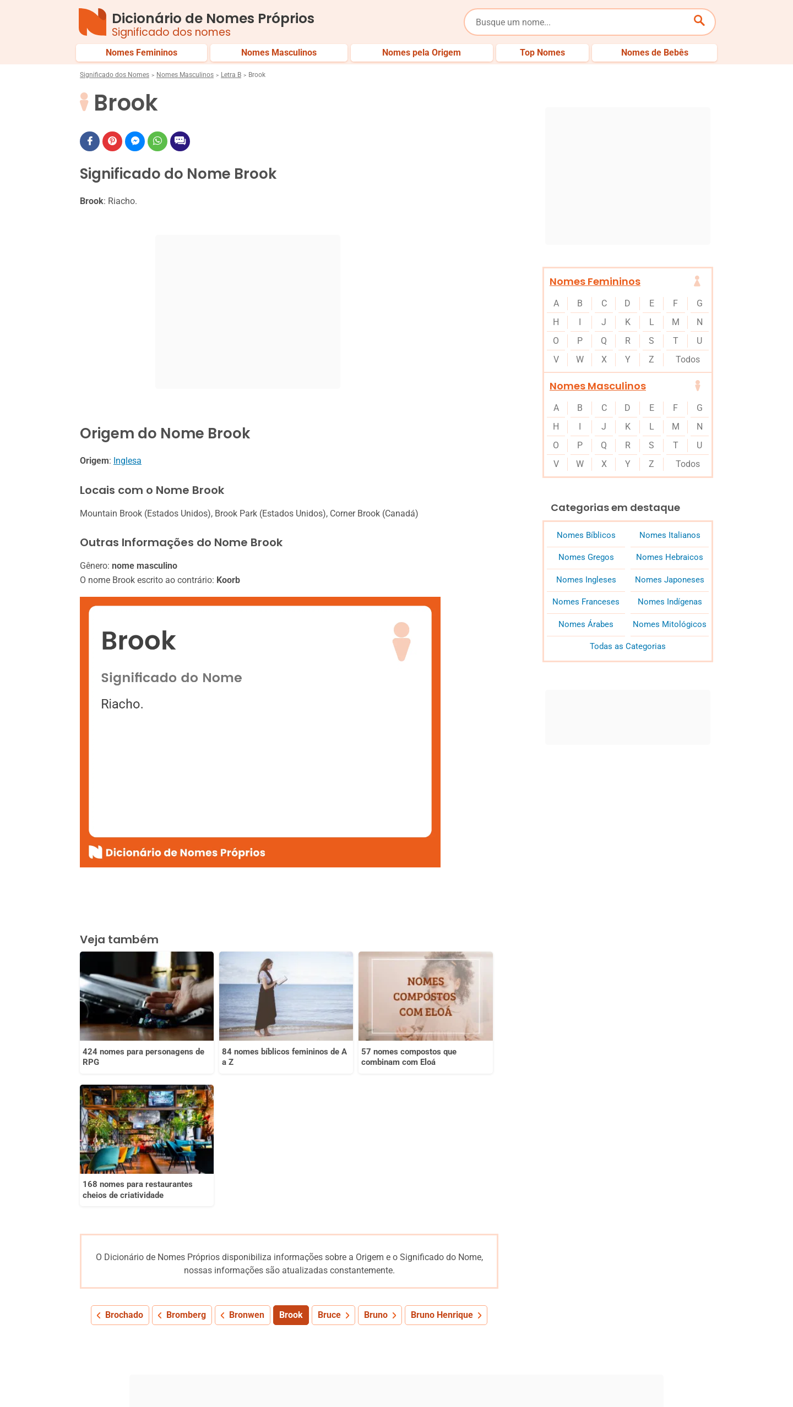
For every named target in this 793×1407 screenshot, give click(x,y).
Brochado (124, 1171)
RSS (706, 1378)
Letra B (231, 75)
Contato (667, 1378)
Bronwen (246, 1171)
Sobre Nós (408, 1378)
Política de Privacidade (482, 1378)
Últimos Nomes (528, 1341)
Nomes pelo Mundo (605, 1341)
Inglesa (127, 460)
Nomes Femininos (595, 281)
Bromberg (186, 1171)
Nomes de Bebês (684, 1341)
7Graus (142, 1390)
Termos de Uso (610, 1378)
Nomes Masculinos (185, 75)
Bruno (376, 1171)
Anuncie (553, 1378)
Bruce (329, 1171)
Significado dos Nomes (114, 75)
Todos (688, 359)
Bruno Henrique (442, 1171)
